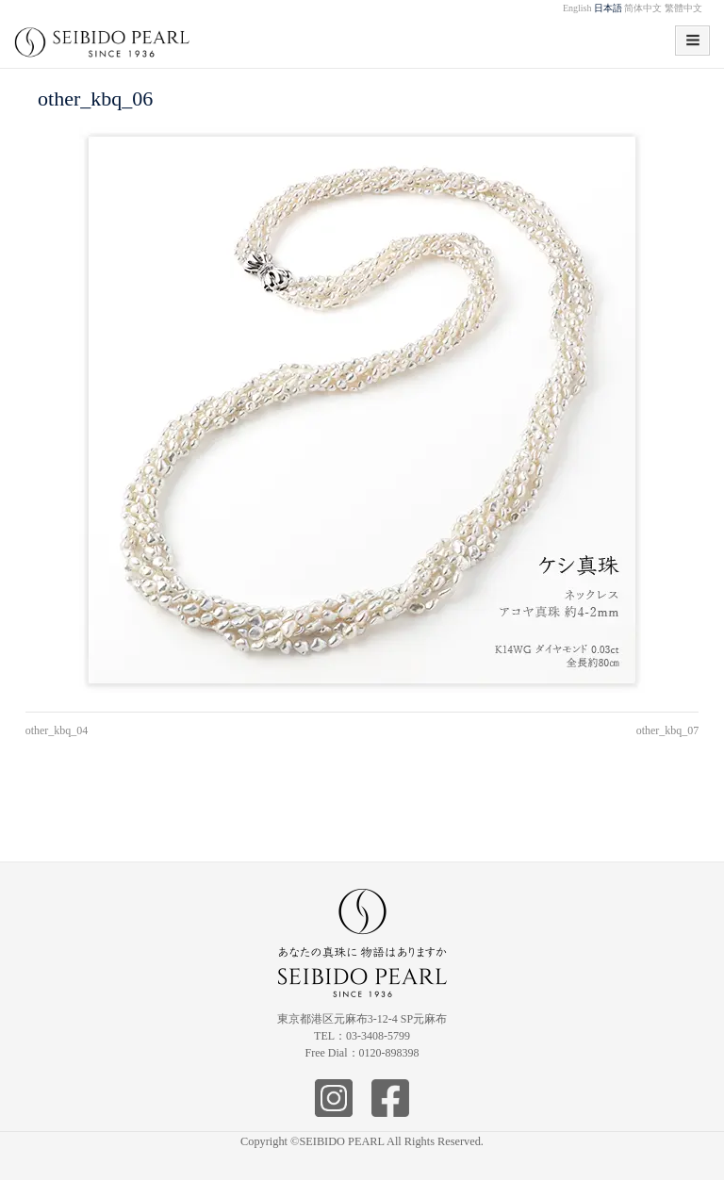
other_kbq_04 (57, 730)
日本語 (608, 8)
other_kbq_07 (667, 730)
